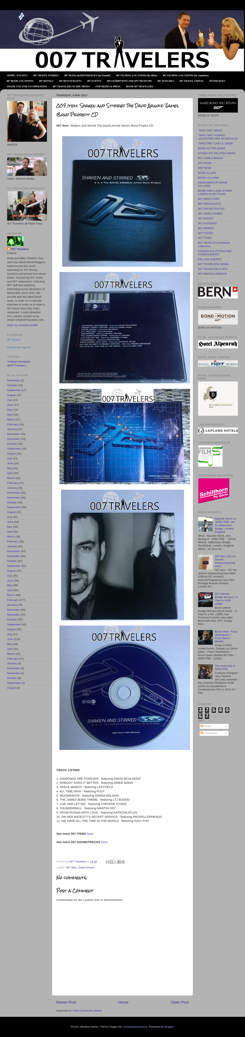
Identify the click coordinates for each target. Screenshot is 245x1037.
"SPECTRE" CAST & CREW (215, 143)
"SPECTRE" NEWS (210, 130)
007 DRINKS (206, 228)
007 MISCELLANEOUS (212, 273)
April (10, 414)
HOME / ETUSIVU (17, 75)
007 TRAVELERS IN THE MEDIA (71, 86)
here (90, 833)
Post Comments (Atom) (87, 1010)
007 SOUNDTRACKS (211, 208)
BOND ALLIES (207, 172)
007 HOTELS (46, 81)
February (12, 424)
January (12, 429)
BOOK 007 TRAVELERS (139, 86)
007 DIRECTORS (209, 198)
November (13, 380)
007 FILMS (205, 163)
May (9, 409)
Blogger (169, 1026)
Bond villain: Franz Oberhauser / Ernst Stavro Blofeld (226, 636)
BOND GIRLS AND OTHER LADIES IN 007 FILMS (215, 192)
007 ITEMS (205, 237)
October (12, 385)
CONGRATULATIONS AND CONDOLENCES (215, 253)
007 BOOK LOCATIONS (20, 81)
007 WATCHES (166, 81)
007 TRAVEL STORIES (46, 75)
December (13, 434)
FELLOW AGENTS (209, 259)
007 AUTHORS (207, 223)
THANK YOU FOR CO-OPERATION (27, 86)
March (11, 419)
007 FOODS (205, 233)
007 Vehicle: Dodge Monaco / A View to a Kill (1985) (226, 598)
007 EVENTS (94, 81)
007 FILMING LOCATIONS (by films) (136, 75)
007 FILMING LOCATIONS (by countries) (185, 75)
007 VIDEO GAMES (210, 213)
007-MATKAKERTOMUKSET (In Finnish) (87, 75)
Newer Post (66, 1002)
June (10, 404)
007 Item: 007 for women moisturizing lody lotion (225, 561)
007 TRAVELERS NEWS (213, 264)
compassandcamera (134, 1026)
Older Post (180, 1002)
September (14, 390)
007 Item (71, 867)
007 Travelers (20, 249)
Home (123, 1002)
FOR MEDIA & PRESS (108, 86)
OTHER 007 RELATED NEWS (216, 153)
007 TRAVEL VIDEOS (192, 81)
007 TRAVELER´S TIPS (212, 269)
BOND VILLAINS (208, 177)
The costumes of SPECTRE (225, 667)
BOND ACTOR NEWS (211, 148)
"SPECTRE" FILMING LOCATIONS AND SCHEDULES (218, 137)
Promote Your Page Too (19, 347)
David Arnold (86, 867)
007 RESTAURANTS (70, 81)
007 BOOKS (205, 218)
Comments (208, 733)
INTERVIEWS (217, 81)
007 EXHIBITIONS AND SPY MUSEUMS (129, 81)
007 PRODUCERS (209, 203)
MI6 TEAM (204, 167)
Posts (205, 726)
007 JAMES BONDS (210, 158)
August (11, 395)
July (9, 399)
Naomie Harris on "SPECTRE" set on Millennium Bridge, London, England (225, 525)
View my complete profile (22, 325)
